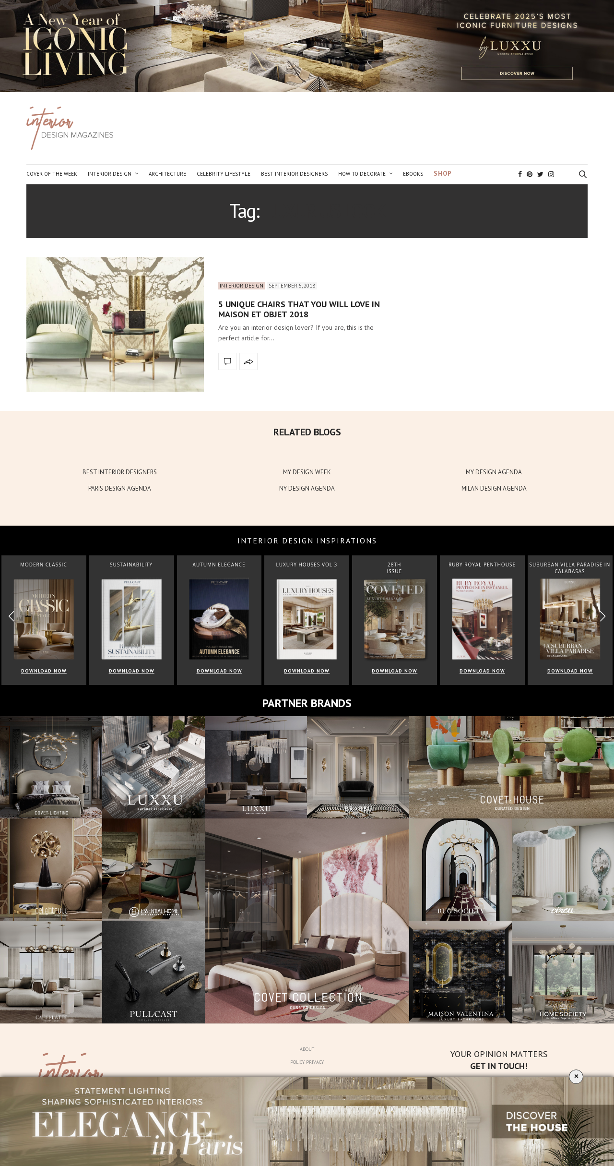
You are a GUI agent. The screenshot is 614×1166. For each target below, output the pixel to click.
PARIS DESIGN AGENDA (119, 488)
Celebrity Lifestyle (223, 173)
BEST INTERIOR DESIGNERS (120, 472)
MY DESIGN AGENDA (494, 472)
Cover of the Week (51, 173)
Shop (443, 173)
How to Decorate (362, 173)
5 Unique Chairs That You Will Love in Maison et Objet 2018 (299, 309)
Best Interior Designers (294, 173)
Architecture (167, 173)
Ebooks (413, 173)
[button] (602, 616)
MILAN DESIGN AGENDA (494, 488)
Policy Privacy (307, 1062)
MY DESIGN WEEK (307, 472)
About (307, 1049)
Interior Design (109, 173)
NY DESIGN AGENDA (307, 488)
